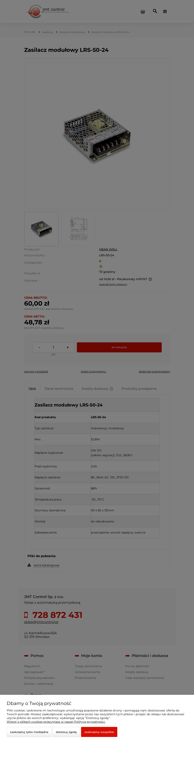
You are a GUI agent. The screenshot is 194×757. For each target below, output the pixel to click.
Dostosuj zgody (66, 732)
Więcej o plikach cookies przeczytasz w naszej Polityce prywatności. (56, 722)
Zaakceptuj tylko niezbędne (29, 732)
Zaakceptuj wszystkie (99, 732)
